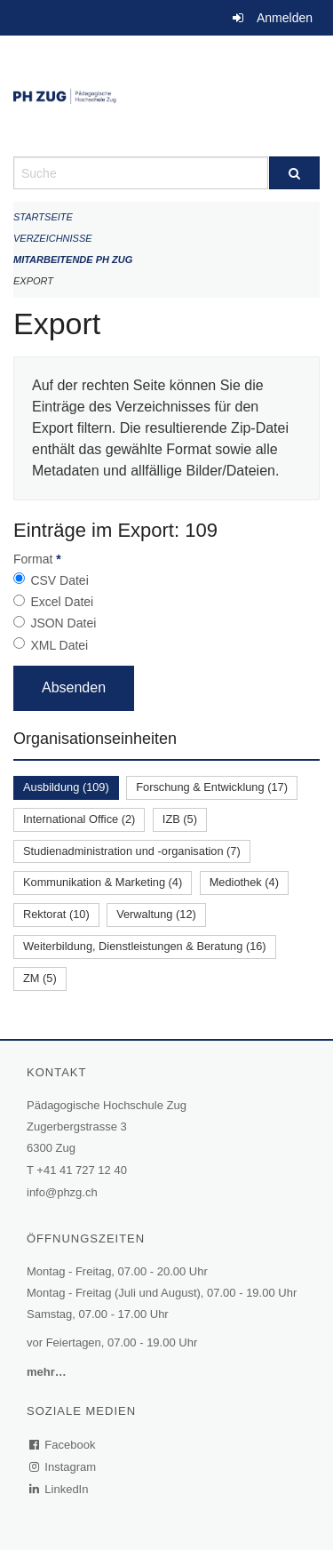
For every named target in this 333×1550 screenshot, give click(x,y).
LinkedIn (59, 1489)
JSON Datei (63, 623)
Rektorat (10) (56, 914)
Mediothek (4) (244, 882)
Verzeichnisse (52, 238)
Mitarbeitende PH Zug (72, 259)
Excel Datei (61, 602)
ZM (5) (40, 978)
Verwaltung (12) (156, 914)
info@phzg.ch (62, 1192)
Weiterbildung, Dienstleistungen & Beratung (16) (144, 946)
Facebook (63, 1444)
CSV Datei (59, 580)
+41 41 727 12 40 (81, 1170)
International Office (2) (79, 819)
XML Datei (59, 645)
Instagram (63, 1467)
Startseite (43, 217)
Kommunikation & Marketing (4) (102, 882)
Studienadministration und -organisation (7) (132, 851)
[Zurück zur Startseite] (166, 96)
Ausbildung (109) (66, 787)
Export (33, 281)
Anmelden (285, 18)
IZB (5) (180, 819)
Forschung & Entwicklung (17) (212, 787)
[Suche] (295, 172)
